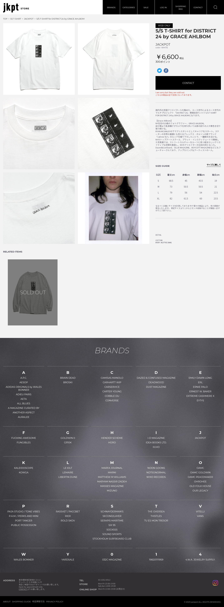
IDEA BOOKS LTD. (156, 442)
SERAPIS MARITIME (112, 520)
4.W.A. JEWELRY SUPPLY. (200, 559)
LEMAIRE (67, 472)
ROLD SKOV (68, 520)
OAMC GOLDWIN (200, 472)
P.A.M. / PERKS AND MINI (23, 516)
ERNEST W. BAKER (200, 391)
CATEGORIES (129, 7)
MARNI (112, 472)
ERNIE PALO (200, 386)
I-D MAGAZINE (156, 437)
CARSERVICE (112, 386)
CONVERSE (112, 400)
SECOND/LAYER (112, 516)
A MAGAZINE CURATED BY (23, 407)
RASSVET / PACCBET (68, 511)
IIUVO (156, 447)
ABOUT (7, 601)
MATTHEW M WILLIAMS (112, 477)
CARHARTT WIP (112, 382)
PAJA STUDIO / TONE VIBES (24, 511)
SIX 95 (112, 525)
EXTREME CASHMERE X (200, 395)
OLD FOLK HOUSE (200, 486)
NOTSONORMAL (156, 472)
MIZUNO (112, 490)
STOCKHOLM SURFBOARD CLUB (112, 538)
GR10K (68, 442)
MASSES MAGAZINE (112, 486)
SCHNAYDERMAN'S (112, 511)
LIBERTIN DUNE (67, 477)
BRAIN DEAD (68, 377)
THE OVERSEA (156, 511)
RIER (68, 516)
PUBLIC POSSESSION (23, 525)
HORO (112, 442)
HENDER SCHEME (112, 437)
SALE (145, 7)
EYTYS (200, 400)
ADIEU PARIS (23, 394)
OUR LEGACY (200, 490)
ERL (200, 382)
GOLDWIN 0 (68, 437)
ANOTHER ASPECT (24, 412)
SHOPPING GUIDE (21, 601)
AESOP (24, 382)
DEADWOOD (156, 382)
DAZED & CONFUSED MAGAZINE (156, 377)
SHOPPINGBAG (181, 7)
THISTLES (156, 516)
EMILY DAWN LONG (200, 377)
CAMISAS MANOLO (112, 377)
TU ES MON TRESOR (156, 520)
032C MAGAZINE (112, 559)
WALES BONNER (24, 559)
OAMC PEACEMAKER (200, 477)
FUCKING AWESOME (23, 437)
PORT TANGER (23, 520)
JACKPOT (163, 44)
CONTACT (198, 7)
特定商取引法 (38, 601)
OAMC (200, 467)
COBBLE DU (112, 395)
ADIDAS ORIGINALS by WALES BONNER (24, 388)
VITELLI (200, 511)
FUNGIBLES (24, 442)
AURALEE (23, 417)
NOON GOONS (156, 467)
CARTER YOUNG (112, 391)
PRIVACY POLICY (54, 601)
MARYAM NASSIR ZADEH (112, 481)
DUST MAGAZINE (156, 386)
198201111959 (156, 559)
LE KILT (68, 467)
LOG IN (163, 7)
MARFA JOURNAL (111, 467)
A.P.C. (23, 377)
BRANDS (111, 7)
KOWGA (23, 472)
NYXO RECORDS (156, 477)
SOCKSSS (112, 529)
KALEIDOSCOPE (23, 467)
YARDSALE (67, 559)
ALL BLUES (23, 403)
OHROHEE (200, 481)
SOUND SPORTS (112, 534)
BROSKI (67, 382)
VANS (200, 516)
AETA (23, 398)
